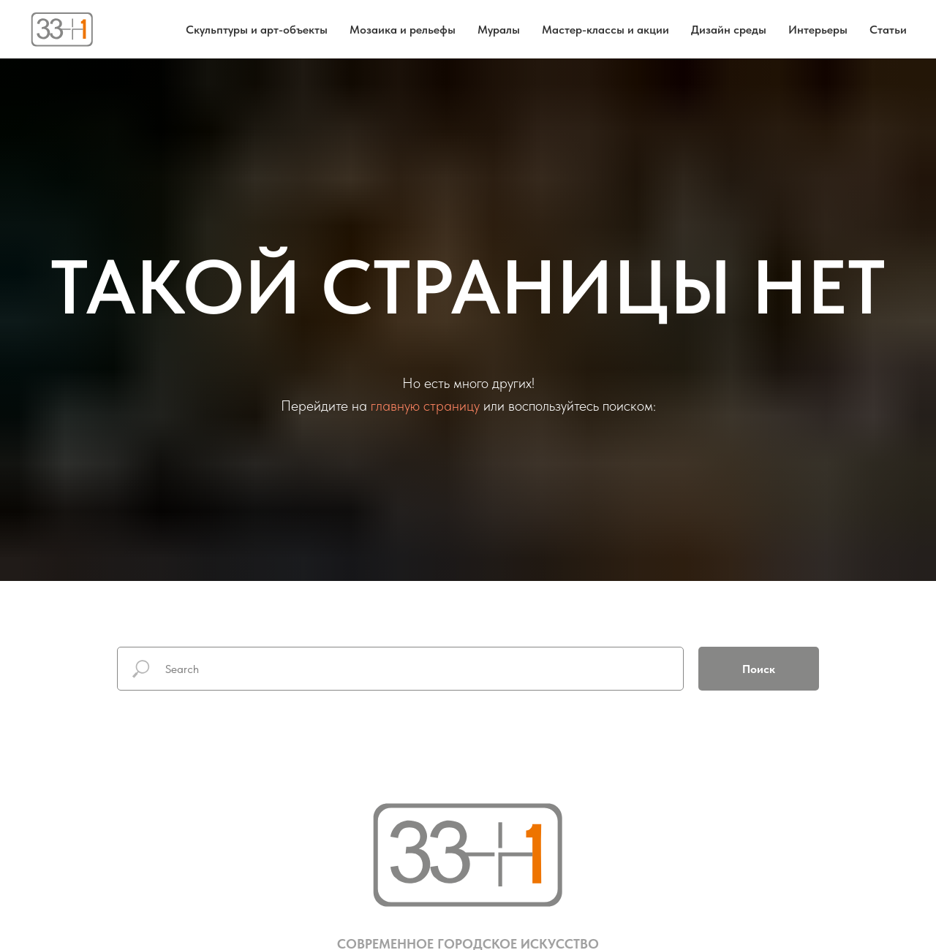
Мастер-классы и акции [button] (605, 30)
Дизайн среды (728, 30)
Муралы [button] (499, 30)
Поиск (758, 669)
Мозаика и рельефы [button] (403, 30)
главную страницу (425, 405)
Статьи (888, 30)
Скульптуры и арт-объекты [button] (257, 30)
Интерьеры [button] (818, 30)
